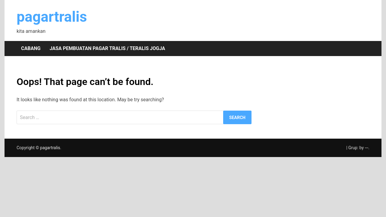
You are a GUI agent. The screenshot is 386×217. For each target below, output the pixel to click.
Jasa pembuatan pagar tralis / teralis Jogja (107, 48)
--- (367, 147)
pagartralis (52, 16)
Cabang (30, 48)
